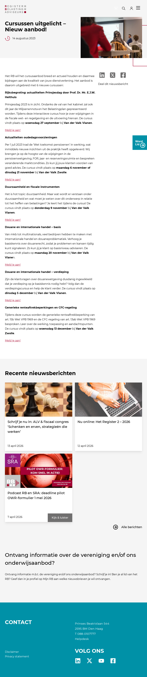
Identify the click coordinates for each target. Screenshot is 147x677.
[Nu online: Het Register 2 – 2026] (108, 400)
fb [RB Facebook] (113, 661)
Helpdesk (82, 639)
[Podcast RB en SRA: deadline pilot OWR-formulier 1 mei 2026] (38, 471)
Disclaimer (12, 651)
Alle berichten (131, 527)
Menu (138, 8)
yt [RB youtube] (101, 661)
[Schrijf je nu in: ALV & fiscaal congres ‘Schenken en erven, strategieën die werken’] (38, 400)
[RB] (21, 9)
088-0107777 (86, 633)
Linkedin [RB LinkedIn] (78, 661)
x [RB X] (89, 661)
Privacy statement (17, 656)
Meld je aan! (13, 130)
